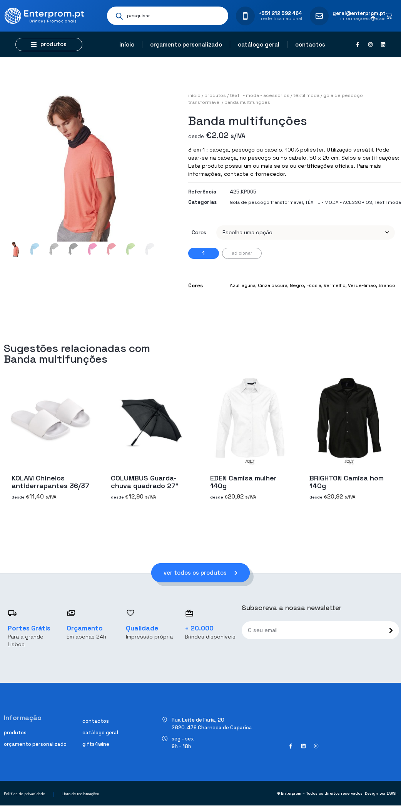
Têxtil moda (306, 95)
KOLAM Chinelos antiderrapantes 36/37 (50, 482)
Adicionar (242, 253)
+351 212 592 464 (280, 13)
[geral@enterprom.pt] (319, 16)
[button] (48, 44)
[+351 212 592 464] (245, 16)
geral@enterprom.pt (359, 13)
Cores (199, 232)
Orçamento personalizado (186, 44)
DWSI (391, 793)
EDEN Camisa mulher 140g (243, 482)
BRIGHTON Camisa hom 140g (346, 482)
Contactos (310, 44)
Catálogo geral (258, 44)
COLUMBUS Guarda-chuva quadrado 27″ (145, 482)
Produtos (215, 95)
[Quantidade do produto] (203, 253)
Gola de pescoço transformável (266, 202)
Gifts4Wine (95, 744)
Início (126, 44)
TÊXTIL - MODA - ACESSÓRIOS (259, 95)
